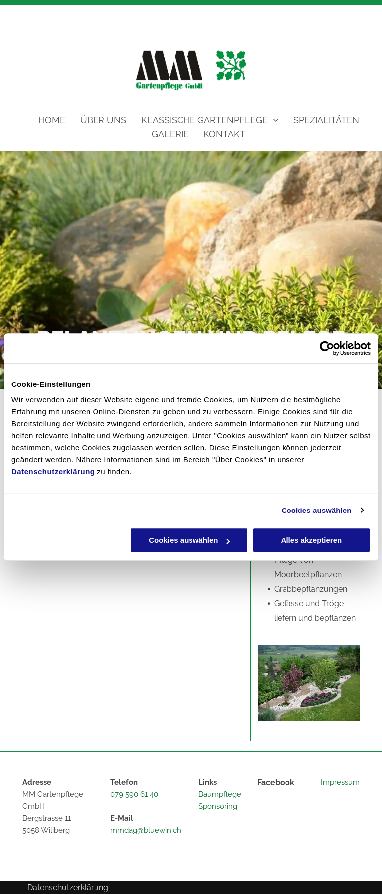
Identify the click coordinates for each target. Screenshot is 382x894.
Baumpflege (219, 794)
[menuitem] (44, 120)
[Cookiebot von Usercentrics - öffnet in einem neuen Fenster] (327, 348)
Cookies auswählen (317, 510)
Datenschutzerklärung (53, 471)
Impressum (340, 782)
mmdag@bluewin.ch (145, 830)
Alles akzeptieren (311, 540)
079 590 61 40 (134, 794)
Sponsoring (217, 806)
